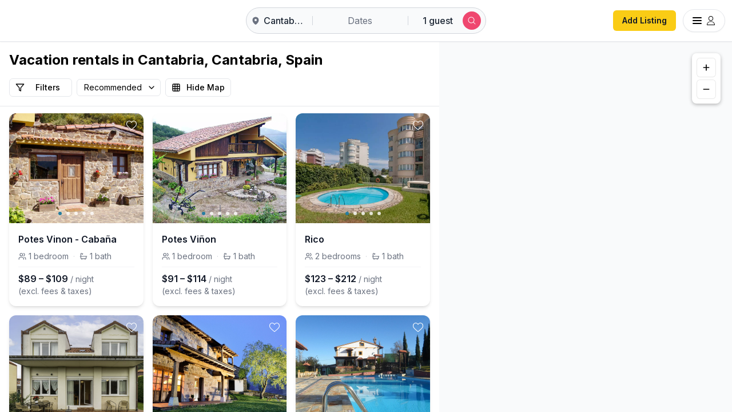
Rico (314, 239)
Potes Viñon (189, 239)
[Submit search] (472, 20)
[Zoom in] (706, 67)
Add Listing (644, 20)
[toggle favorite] (131, 125)
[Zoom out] (706, 89)
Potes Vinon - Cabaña (67, 239)
